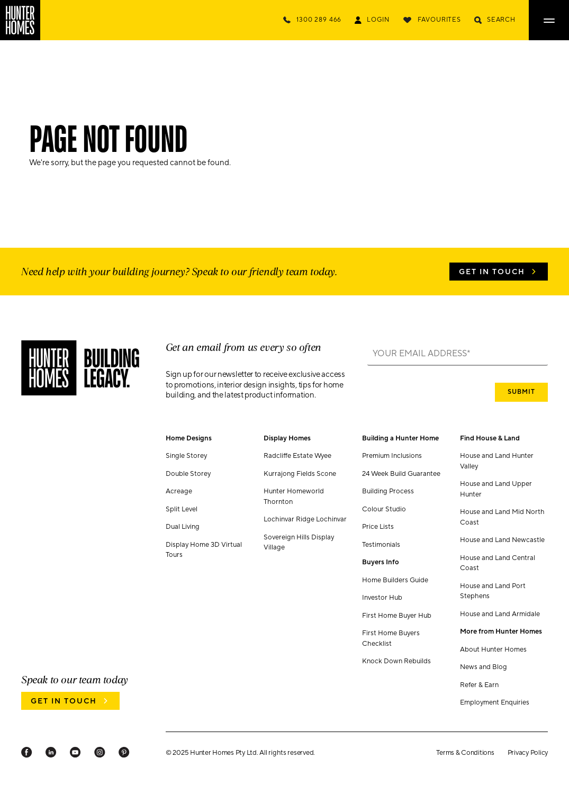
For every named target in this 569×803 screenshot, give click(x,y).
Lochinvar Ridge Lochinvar (305, 519)
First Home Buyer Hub (396, 615)
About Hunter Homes (493, 649)
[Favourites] (432, 20)
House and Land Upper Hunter (496, 489)
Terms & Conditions (465, 752)
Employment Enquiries (494, 702)
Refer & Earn (479, 685)
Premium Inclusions (392, 456)
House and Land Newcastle (502, 540)
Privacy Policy (528, 752)
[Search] (495, 20)
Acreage (179, 491)
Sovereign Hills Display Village (299, 542)
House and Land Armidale (500, 614)
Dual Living (183, 526)
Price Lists (378, 526)
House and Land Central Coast (497, 563)
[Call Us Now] (312, 20)
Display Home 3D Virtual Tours (204, 550)
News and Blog (483, 667)
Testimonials (381, 544)
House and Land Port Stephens (493, 591)
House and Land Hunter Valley (497, 461)
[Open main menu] (549, 20)
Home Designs (189, 438)
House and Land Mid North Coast (502, 517)
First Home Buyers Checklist (391, 638)
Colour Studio (384, 509)
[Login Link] (372, 20)
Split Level (181, 509)
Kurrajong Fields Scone (300, 474)
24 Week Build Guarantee (401, 474)
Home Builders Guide (395, 580)
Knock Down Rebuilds (396, 661)
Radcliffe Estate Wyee (297, 456)
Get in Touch (492, 272)
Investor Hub (382, 597)
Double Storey (188, 474)
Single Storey (186, 456)
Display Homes (287, 438)
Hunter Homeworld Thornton (294, 496)
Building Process (388, 491)
